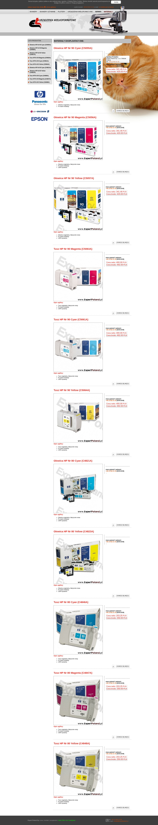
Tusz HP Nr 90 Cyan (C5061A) (71, 319)
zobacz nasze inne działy (36, 7)
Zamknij (116, 2)
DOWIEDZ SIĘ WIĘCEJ (123, 111)
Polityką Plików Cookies (75, 1)
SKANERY (33, 12)
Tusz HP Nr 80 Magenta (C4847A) (73, 672)
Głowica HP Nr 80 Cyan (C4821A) (73, 460)
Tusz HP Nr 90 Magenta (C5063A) (73, 248)
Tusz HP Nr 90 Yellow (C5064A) (72, 390)
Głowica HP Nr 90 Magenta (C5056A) (75, 117)
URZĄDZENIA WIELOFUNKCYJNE (80, 12)
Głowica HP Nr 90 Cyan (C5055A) (73, 48)
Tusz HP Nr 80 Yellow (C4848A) (72, 743)
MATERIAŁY (108, 12)
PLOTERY (61, 12)
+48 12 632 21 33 (88, 7)
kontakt (46, 820)
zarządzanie (53, 820)
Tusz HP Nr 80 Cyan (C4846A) (71, 602)
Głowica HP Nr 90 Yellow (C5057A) (74, 178)
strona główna (51, 7)
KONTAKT (119, 12)
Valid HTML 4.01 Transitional (66, 820)
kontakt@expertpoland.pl (106, 7)
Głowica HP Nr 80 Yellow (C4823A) (74, 531)
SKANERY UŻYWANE (47, 12)
